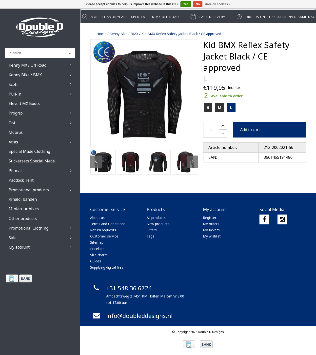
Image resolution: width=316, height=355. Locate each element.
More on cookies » (218, 4)
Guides (95, 261)
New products (158, 223)
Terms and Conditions (107, 223)
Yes (185, 4)
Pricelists (97, 248)
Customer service (104, 236)
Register (209, 217)
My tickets (211, 230)
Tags (150, 236)
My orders (211, 223)
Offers (152, 230)
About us (97, 217)
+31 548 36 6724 (121, 288)
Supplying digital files (106, 267)
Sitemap (96, 242)
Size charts (99, 255)
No (198, 4)
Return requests (103, 230)
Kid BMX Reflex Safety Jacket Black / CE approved (181, 33)
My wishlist (212, 236)
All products (156, 217)
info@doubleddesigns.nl (132, 316)
